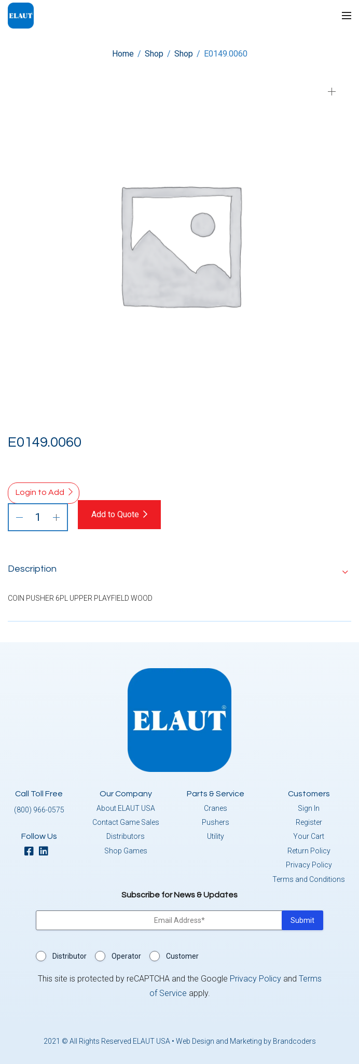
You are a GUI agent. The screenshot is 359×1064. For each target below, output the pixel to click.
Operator (126, 956)
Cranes (215, 808)
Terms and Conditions (308, 879)
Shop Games (125, 851)
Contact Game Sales (125, 822)
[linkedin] (46, 852)
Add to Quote (115, 514)
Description (32, 569)
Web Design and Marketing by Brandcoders (246, 1041)
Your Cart (308, 836)
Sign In (309, 808)
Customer (182, 956)
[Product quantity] (38, 517)
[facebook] (31, 852)
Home (123, 54)
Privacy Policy (309, 865)
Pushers (215, 822)
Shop (154, 54)
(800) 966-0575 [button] (39, 810)
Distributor (69, 956)
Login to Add (40, 492)
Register (309, 822)
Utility (215, 836)
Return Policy (308, 851)
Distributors (125, 836)
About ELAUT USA (125, 808)
